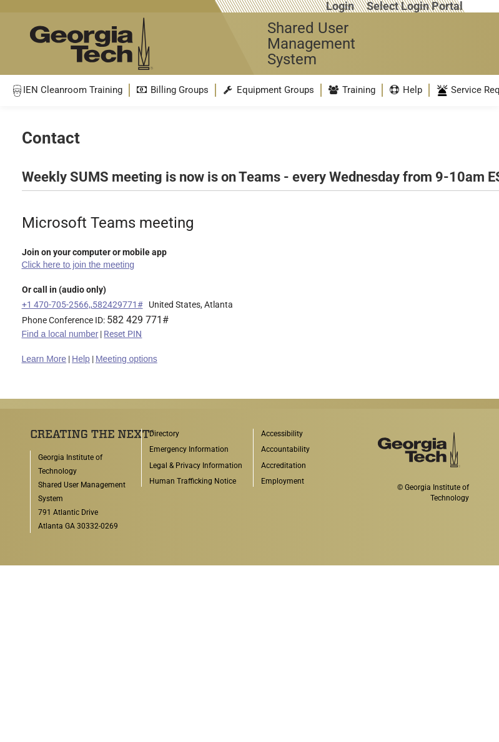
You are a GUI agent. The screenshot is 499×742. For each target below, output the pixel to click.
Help (81, 359)
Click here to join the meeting (78, 265)
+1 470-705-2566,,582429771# (82, 305)
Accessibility (282, 433)
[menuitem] (67, 90)
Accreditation (283, 465)
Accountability (285, 449)
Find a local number (60, 334)
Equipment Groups (268, 89)
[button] (67, 90)
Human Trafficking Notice (192, 481)
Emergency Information (189, 449)
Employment (282, 481)
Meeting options (126, 359)
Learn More (44, 359)
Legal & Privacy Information (195, 465)
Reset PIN (123, 334)
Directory (164, 433)
